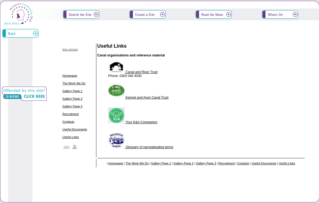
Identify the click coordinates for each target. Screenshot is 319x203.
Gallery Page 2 (72, 98)
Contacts (68, 121)
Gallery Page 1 (72, 91)
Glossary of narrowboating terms (140, 147)
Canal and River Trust (132, 72)
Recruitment (70, 114)
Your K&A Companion (132, 122)
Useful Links (70, 137)
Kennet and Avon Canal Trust (138, 97)
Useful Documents (74, 129)
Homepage (69, 75)
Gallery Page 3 (72, 106)
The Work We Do (73, 83)
